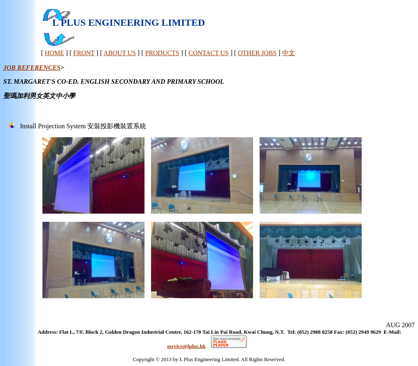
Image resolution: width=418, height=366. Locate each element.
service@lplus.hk (186, 346)
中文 (288, 52)
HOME (54, 52)
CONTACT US (209, 52)
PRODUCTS (162, 52)
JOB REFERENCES (31, 67)
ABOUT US (120, 52)
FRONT (84, 52)
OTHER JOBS (257, 52)
